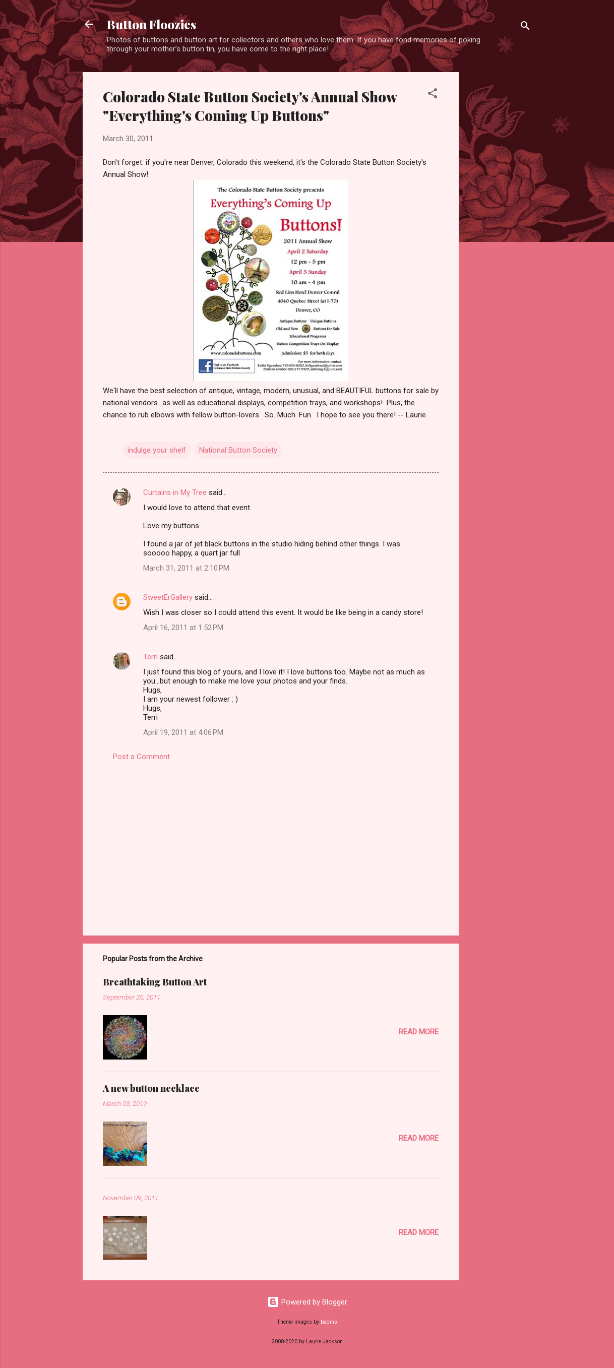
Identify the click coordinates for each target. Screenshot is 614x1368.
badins (329, 1322)
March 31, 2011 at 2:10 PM (186, 568)
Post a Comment (141, 756)
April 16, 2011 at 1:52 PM (183, 627)
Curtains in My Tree (175, 492)
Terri (150, 656)
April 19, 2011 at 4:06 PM (183, 732)
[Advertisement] (499, 223)
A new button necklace (151, 1088)
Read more (419, 1031)
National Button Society (238, 450)
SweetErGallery (168, 597)
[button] (432, 95)
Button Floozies (151, 24)
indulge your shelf (157, 450)
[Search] (525, 27)
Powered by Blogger (307, 1302)
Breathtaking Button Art (155, 982)
